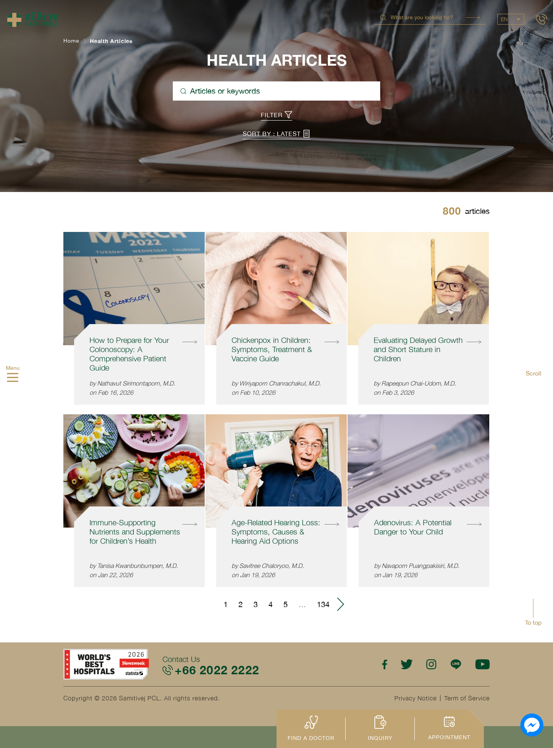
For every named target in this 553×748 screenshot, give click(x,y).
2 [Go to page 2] (240, 604)
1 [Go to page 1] (226, 604)
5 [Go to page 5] (285, 604)
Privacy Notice (415, 698)
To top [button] (533, 622)
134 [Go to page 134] (323, 604)
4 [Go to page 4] (270, 604)
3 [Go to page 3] (255, 604)
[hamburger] (12, 378)
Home (71, 41)
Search (472, 17)
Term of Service (467, 698)
